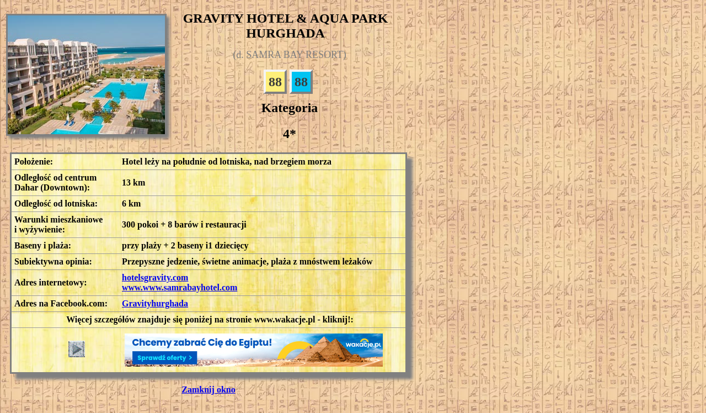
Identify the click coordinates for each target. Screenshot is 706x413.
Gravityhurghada (155, 303)
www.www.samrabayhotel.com (179, 287)
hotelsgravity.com (155, 277)
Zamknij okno (208, 389)
